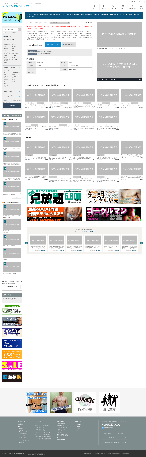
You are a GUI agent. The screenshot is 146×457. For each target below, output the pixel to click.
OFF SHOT (15, 59)
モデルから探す (8, 92)
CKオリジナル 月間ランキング (43, 438)
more (16, 197)
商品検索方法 (61, 425)
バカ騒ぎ (14, 57)
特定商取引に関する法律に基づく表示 (114, 442)
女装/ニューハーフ (8, 86)
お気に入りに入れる (69, 44)
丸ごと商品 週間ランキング (43, 430)
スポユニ (6, 79)
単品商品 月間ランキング (42, 427)
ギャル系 (14, 76)
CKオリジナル (22, 435)
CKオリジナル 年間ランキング (43, 439)
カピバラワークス (73, 65)
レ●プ (13, 51)
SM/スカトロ (7, 53)
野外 (13, 50)
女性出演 (6, 48)
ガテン (13, 83)
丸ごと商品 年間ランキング (43, 434)
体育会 (13, 74)
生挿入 (5, 55)
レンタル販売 (77, 424)
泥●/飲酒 (6, 60)
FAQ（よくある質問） (63, 427)
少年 (5, 77)
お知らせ (78, 430)
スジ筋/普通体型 (47, 54)
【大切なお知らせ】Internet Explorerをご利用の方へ (11, 299)
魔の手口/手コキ (41, 51)
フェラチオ (14, 44)
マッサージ (14, 60)
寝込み (5, 57)
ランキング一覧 (40, 423)
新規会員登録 (132, 8)
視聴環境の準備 (61, 423)
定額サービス (77, 422)
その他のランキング (12, 286)
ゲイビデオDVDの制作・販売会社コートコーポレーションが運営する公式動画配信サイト (23, 3)
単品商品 (21, 430)
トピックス (77, 426)
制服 (13, 77)
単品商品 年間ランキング (42, 429)
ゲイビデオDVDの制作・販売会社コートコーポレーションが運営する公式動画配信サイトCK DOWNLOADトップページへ (18, 5)
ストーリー (6, 51)
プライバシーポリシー (114, 437)
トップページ (21, 422)
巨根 (5, 74)
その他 (5, 62)
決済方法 (60, 430)
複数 (13, 48)
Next (141, 243)
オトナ (13, 81)
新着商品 (21, 428)
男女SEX (14, 46)
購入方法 (60, 432)
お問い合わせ (107, 433)
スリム (5, 72)
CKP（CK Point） (62, 429)
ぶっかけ (14, 55)
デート (5, 42)
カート (141, 8)
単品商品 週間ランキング (42, 425)
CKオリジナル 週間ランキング (43, 436)
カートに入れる (53, 44)
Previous (26, 243)
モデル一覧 (21, 442)
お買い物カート (61, 439)
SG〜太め (6, 85)
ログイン (141, 2)
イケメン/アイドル (8, 70)
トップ (95, 8)
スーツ (5, 83)
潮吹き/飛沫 (49, 51)
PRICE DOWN (22, 439)
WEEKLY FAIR (22, 437)
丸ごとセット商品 (23, 431)
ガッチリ (39, 54)
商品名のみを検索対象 (10, 32)
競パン (13, 79)
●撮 (5, 50)
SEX (5, 46)
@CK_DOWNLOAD (109, 427)
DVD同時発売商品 (23, 433)
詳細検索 (12, 105)
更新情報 (78, 428)
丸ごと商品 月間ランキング (43, 432)
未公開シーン (7, 59)
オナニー (14, 42)
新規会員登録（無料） (62, 435)
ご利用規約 (120, 433)
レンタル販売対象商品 (24, 440)
